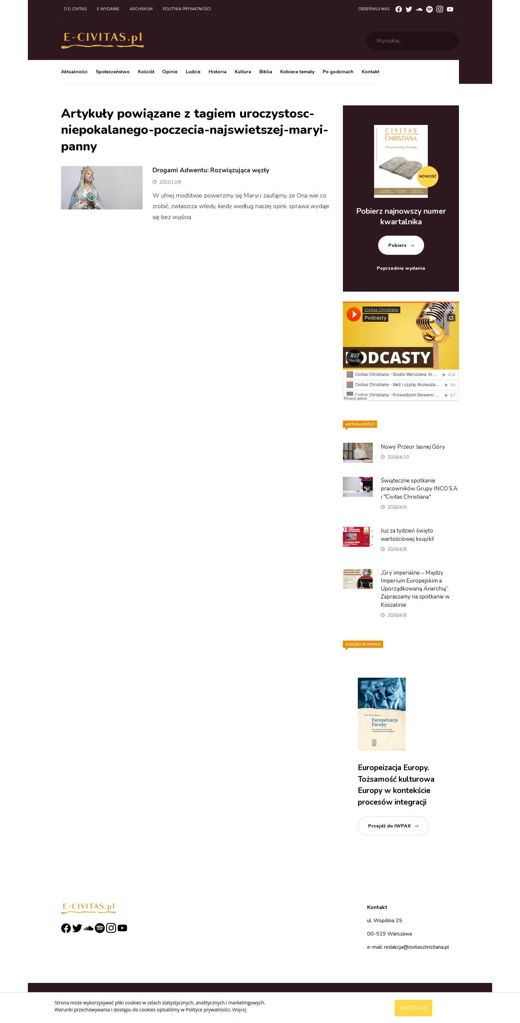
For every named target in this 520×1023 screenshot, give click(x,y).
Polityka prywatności (187, 9)
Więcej (239, 1009)
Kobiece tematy (297, 72)
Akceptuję (413, 1008)
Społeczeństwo (113, 72)
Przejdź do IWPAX (389, 826)
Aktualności (74, 72)
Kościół (146, 72)
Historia (218, 72)
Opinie (169, 72)
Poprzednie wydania (401, 268)
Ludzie (193, 72)
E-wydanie (108, 9)
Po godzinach (338, 72)
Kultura (243, 72)
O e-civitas (75, 9)
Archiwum (141, 9)
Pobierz (397, 245)
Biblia (265, 72)
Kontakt (370, 72)
